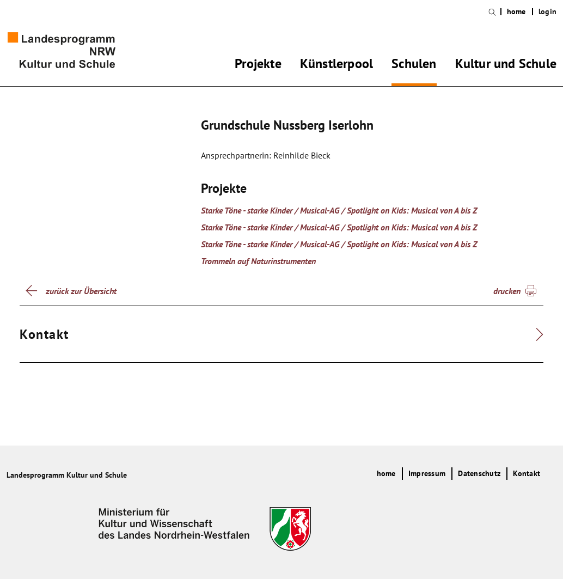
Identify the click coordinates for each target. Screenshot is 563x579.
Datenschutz (479, 473)
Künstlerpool (336, 65)
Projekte (258, 65)
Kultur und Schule (505, 65)
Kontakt (526, 473)
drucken (507, 290)
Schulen (413, 65)
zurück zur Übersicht (81, 290)
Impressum (426, 473)
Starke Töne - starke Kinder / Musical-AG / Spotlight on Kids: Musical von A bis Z (339, 210)
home (516, 11)
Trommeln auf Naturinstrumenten (258, 260)
